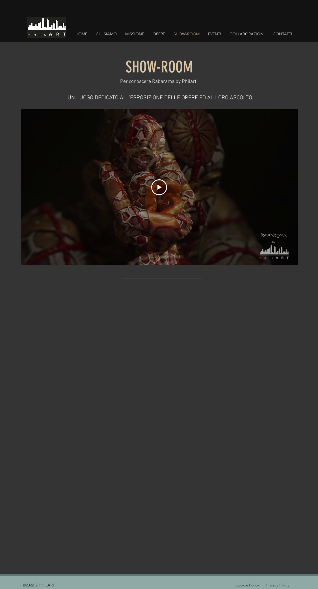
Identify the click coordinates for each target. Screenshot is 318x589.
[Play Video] (159, 187)
